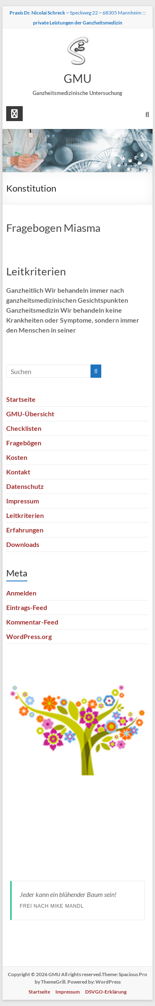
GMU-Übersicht (30, 414)
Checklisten (23, 428)
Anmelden (21, 593)
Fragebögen (23, 443)
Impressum (22, 501)
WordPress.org (29, 636)
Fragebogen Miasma (53, 227)
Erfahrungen (24, 530)
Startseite (21, 399)
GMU (77, 78)
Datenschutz (25, 486)
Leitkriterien (36, 271)
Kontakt (18, 472)
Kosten (16, 457)
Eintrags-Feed (26, 607)
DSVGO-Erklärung (105, 992)
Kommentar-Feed (32, 622)
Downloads (22, 544)
